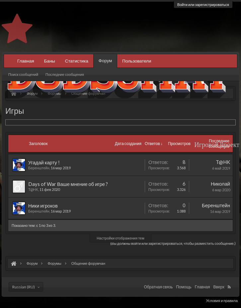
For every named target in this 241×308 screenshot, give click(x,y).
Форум (105, 60)
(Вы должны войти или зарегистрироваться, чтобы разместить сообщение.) (173, 243)
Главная (25, 61)
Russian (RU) (23, 286)
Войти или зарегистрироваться (203, 4)
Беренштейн (38, 168)
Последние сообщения (64, 74)
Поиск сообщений (23, 74)
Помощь (183, 286)
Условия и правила (222, 300)
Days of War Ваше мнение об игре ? (68, 184)
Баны (49, 61)
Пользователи (136, 61)
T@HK (33, 189)
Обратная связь (158, 286)
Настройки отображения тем (120, 238)
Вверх (218, 286)
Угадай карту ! (44, 162)
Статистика (76, 61)
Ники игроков (43, 206)
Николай (220, 184)
